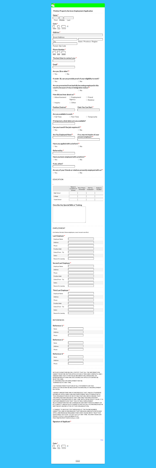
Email (55, 64)
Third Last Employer (61, 290)
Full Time (58, 117)
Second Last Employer (62, 263)
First (56, 20)
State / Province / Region (88, 41)
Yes (56, 74)
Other (73, 102)
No (68, 74)
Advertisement (60, 97)
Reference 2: (58, 340)
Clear (101, 440)
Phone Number (59, 49)
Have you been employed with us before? (69, 157)
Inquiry (57, 102)
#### (64, 54)
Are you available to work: (63, 114)
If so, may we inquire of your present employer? (88, 136)
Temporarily (92, 117)
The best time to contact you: (65, 58)
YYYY (64, 29)
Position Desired (60, 107)
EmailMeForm (78, 5)
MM (54, 29)
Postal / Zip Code (59, 46)
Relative (91, 100)
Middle (61, 20)
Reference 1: (58, 326)
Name (55, 15)
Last (68, 20)
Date (55, 24)
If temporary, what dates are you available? (69, 121)
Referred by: (58, 150)
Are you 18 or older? (61, 71)
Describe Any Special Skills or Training (67, 205)
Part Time (75, 117)
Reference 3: (58, 354)
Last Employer (59, 236)
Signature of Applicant (62, 421)
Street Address (58, 37)
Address (56, 32)
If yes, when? (58, 164)
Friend (90, 97)
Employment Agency (75, 98)
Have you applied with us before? (66, 144)
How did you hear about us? (64, 94)
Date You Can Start (85, 107)
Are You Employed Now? (63, 135)
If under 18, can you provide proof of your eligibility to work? (76, 79)
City (54, 41)
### (54, 54)
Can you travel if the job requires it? (67, 127)
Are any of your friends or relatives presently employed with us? (78, 170)
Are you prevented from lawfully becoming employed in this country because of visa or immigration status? (76, 86)
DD (59, 29)
